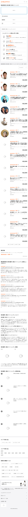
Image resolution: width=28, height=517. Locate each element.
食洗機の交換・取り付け (5, 476)
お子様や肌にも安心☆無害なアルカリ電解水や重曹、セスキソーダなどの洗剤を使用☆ (13, 295)
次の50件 (16, 244)
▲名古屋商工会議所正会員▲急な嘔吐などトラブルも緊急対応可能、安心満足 (12, 267)
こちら (20, 55)
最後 (19, 244)
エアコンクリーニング (5, 463)
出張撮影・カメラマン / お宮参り (18, 473)
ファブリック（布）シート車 (6, 442)
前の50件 (12, 244)
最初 (8, 244)
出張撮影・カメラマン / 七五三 (6, 473)
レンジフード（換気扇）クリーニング (16, 463)
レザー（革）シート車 (16, 442)
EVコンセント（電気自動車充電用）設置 (18, 476)
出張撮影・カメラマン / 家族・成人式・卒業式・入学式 (10, 470)
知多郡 (2, 455)
